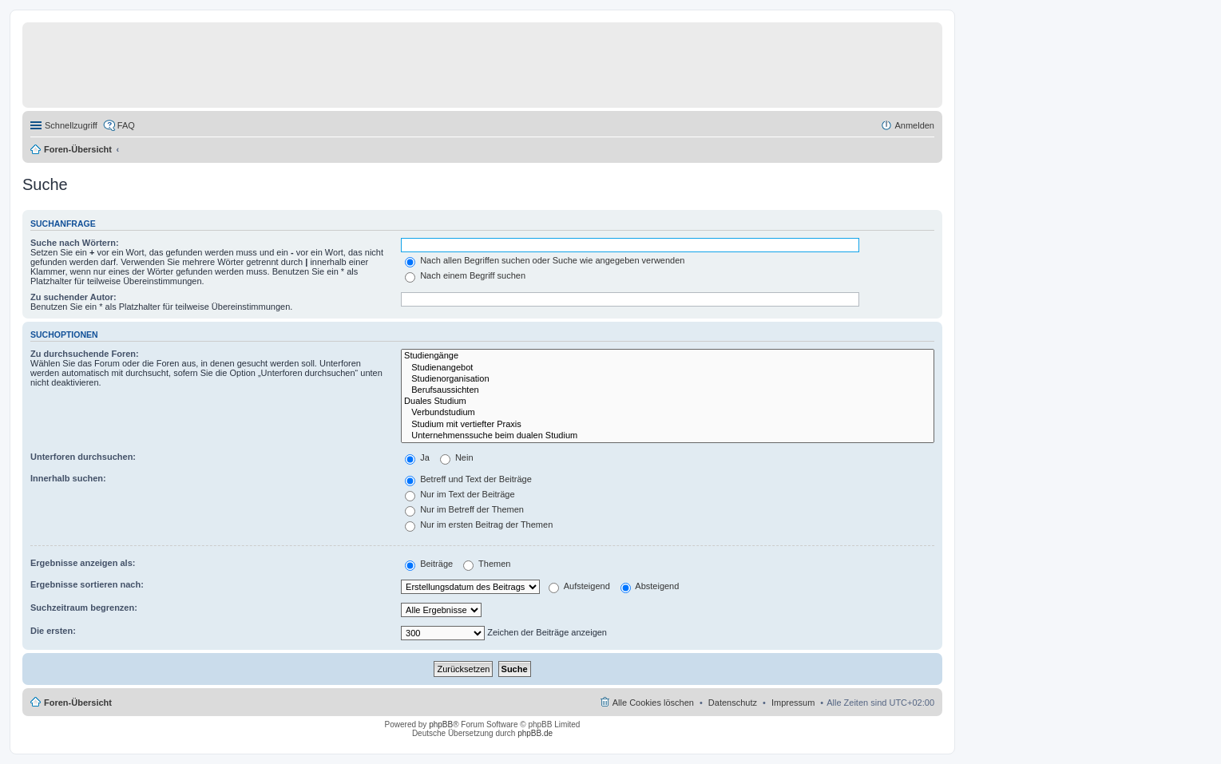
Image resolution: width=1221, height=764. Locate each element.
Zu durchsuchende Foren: (84, 353)
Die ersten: (53, 630)
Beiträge (429, 563)
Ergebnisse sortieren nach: (87, 584)
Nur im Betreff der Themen (464, 509)
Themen (486, 563)
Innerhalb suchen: (68, 478)
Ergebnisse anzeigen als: (82, 563)
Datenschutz (732, 702)
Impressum (793, 702)
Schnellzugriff (71, 125)
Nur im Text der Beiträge (459, 494)
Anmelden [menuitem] (914, 125)
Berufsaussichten (667, 390)
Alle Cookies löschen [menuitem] (653, 702)
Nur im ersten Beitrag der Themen (479, 524)
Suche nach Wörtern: (74, 242)
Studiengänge (667, 356)
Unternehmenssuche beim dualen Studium (667, 435)
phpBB (441, 724)
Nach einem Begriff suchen (465, 275)
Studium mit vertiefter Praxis (667, 424)
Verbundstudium (667, 412)
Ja (417, 457)
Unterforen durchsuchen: (83, 456)
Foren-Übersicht (78, 149)
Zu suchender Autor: (73, 297)
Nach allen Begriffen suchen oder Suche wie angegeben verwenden (544, 260)
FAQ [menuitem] (126, 125)
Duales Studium (667, 401)
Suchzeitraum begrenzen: (83, 607)
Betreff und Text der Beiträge (468, 479)
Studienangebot (667, 368)
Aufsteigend (579, 586)
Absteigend (650, 586)
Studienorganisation (667, 379)
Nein (457, 457)
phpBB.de (535, 733)
